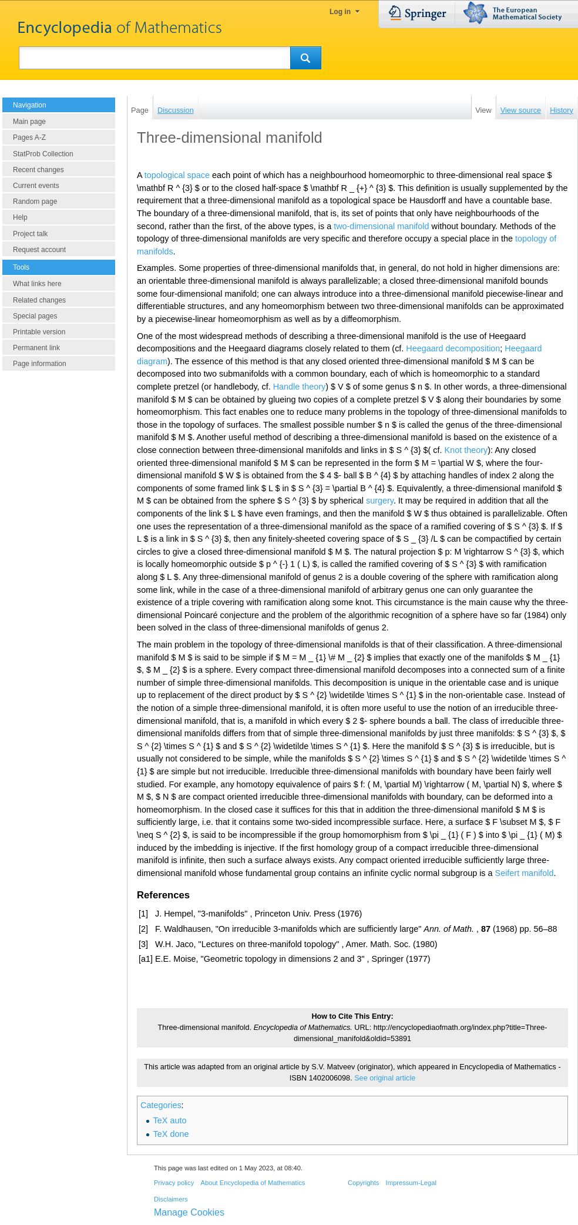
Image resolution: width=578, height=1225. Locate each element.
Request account (39, 250)
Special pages (35, 316)
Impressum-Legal (411, 1182)
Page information (39, 364)
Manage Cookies (189, 1212)
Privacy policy (174, 1182)
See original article (384, 1078)
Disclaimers (171, 1199)
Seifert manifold (524, 873)
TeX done (171, 1134)
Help (20, 217)
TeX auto (170, 1120)
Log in (340, 12)
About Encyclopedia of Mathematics (252, 1182)
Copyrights (363, 1182)
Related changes (39, 300)
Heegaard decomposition (453, 348)
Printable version (39, 332)
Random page (35, 201)
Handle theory (299, 386)
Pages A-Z (29, 137)
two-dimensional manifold (381, 226)
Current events (36, 186)
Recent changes (38, 170)
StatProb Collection (43, 154)
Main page (29, 122)
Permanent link (36, 348)
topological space (177, 175)
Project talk (30, 234)
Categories (161, 1105)
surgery (380, 500)
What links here (37, 284)
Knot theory (466, 450)
